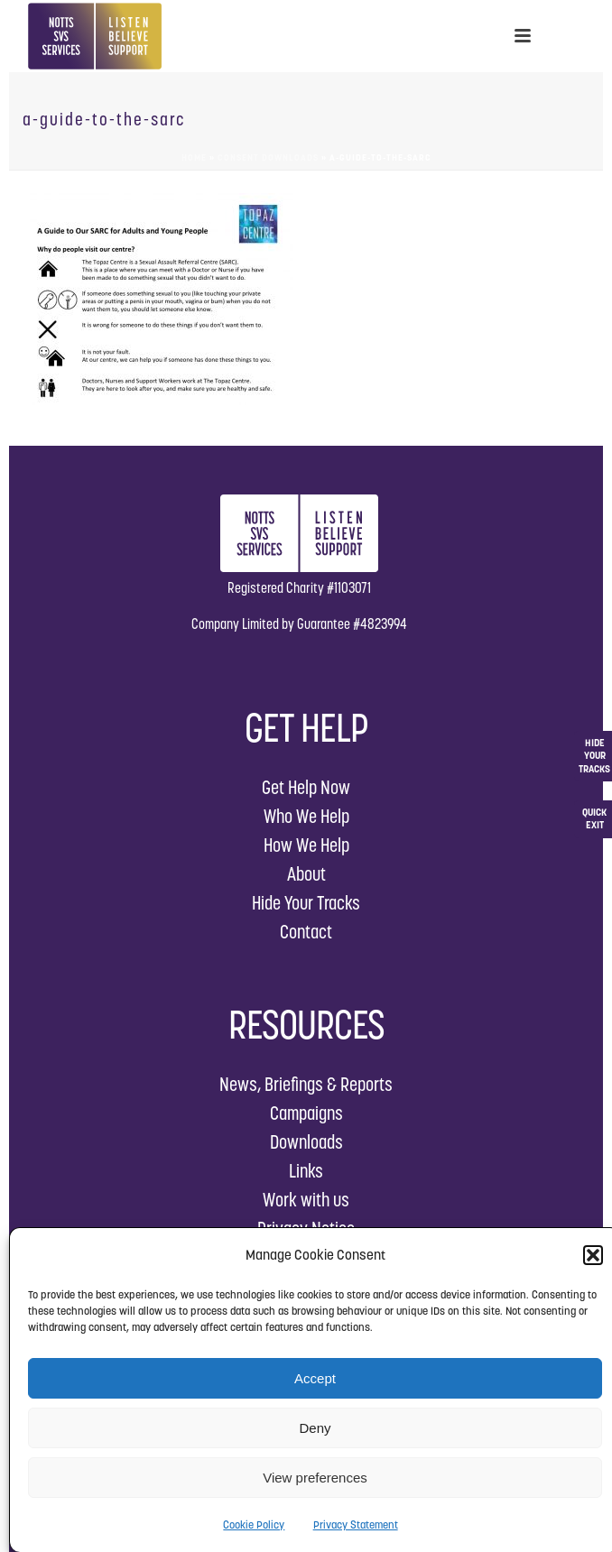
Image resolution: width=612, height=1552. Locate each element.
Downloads (306, 1142)
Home (194, 157)
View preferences (315, 1477)
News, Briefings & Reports (306, 1084)
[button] (593, 1255)
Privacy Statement (355, 1524)
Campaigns (306, 1113)
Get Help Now (306, 787)
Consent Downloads (268, 157)
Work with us (306, 1199)
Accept (315, 1378)
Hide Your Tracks (306, 903)
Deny (314, 1428)
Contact (306, 931)
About (306, 874)
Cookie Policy (253, 1524)
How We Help (306, 845)
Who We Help (306, 816)
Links (306, 1171)
